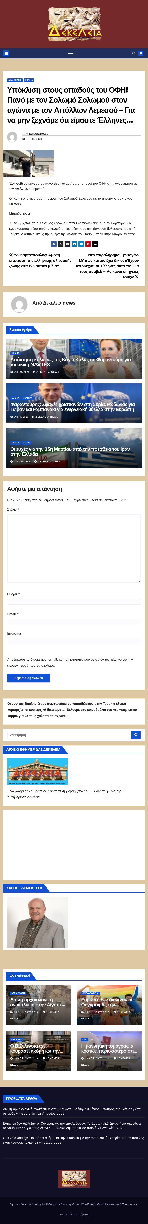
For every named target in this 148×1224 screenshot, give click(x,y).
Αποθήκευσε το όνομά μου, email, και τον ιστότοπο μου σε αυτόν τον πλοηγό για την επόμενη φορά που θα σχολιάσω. (70, 663)
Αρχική (84, 1214)
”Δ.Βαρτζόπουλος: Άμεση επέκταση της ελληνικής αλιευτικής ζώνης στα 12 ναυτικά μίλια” (40, 260)
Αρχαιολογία (18, 993)
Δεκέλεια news (38, 133)
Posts (73, 1214)
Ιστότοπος (14, 634)
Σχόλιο (13, 509)
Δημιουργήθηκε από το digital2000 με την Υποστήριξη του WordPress (53, 1204)
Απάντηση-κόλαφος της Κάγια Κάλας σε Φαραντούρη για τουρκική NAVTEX (70, 361)
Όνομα (13, 594)
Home (63, 1214)
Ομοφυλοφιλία (90, 993)
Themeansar (130, 1204)
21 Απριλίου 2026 (27, 1012)
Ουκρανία (16, 1039)
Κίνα (84, 1039)
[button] (133, 53)
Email (13, 614)
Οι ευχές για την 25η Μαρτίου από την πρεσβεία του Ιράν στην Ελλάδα (70, 451)
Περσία (26, 443)
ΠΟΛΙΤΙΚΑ (28, 398)
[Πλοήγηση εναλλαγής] (70, 53)
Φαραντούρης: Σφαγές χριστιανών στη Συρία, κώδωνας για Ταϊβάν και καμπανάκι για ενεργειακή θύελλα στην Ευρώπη (72, 406)
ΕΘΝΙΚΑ (29, 80)
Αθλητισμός (14, 80)
